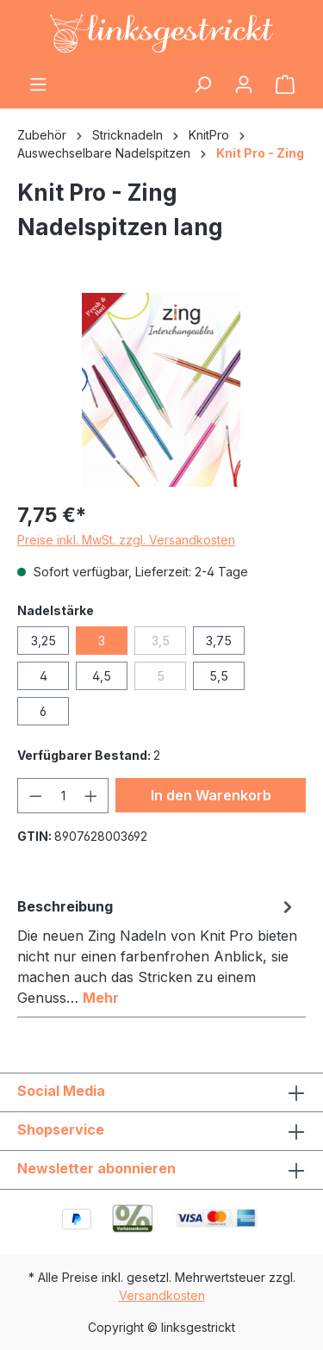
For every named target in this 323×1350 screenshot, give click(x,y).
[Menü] (38, 84)
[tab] (157, 951)
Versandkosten (162, 1295)
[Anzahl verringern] (35, 795)
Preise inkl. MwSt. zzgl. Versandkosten (126, 539)
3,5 (169, 643)
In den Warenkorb (211, 795)
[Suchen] (202, 84)
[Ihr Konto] (243, 84)
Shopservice (60, 1129)
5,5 (218, 676)
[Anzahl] (63, 795)
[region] (161, 390)
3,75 (219, 640)
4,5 (101, 676)
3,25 (43, 640)
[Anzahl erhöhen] (91, 795)
